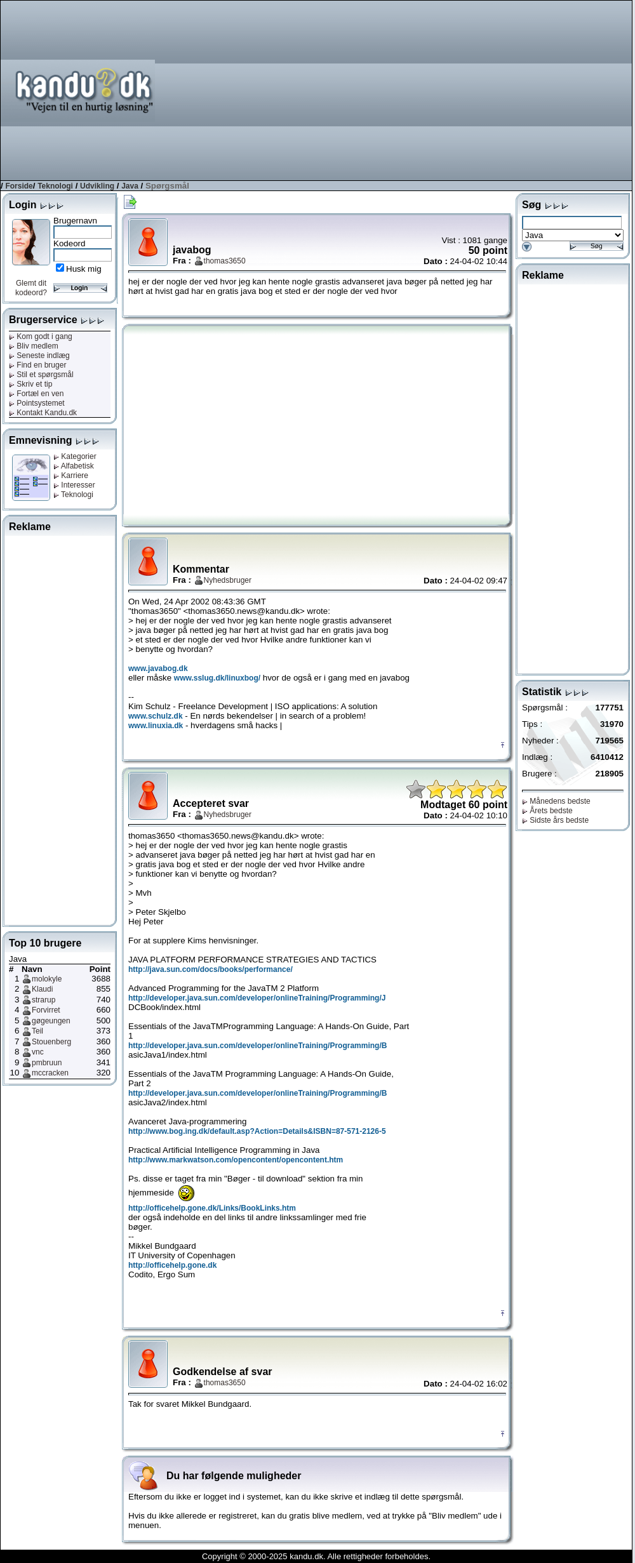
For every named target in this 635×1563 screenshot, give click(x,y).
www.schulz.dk (155, 716)
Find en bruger (37, 365)
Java (129, 186)
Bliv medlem (33, 346)
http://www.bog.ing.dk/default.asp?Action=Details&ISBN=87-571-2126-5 (257, 1131)
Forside (18, 186)
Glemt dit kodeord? (31, 288)
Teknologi (55, 186)
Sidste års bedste (555, 820)
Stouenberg (51, 1041)
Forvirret (46, 1010)
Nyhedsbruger (227, 580)
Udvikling (97, 186)
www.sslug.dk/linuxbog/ (217, 678)
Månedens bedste (556, 801)
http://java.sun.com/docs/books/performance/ (210, 969)
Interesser (74, 485)
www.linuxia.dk (155, 725)
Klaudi (42, 989)
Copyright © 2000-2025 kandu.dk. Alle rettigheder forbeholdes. (316, 1556)
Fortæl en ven (36, 393)
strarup (43, 999)
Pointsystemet (37, 403)
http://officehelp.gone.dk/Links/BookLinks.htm (212, 1208)
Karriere (70, 475)
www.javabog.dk (158, 668)
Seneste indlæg (39, 355)
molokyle (47, 978)
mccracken (50, 1072)
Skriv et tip (30, 384)
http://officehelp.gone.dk (172, 1265)
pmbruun (47, 1062)
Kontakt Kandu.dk (43, 412)
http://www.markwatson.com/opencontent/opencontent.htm (235, 1159)
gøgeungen (51, 1020)
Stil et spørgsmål (41, 374)
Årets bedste (547, 810)
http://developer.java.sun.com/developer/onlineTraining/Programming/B (257, 1045)
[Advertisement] (473, 89)
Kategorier (75, 456)
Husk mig (84, 269)
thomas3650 (225, 260)
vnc (38, 1052)
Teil (37, 1031)
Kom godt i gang (40, 336)
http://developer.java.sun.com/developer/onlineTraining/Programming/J (256, 998)
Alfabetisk (73, 466)
